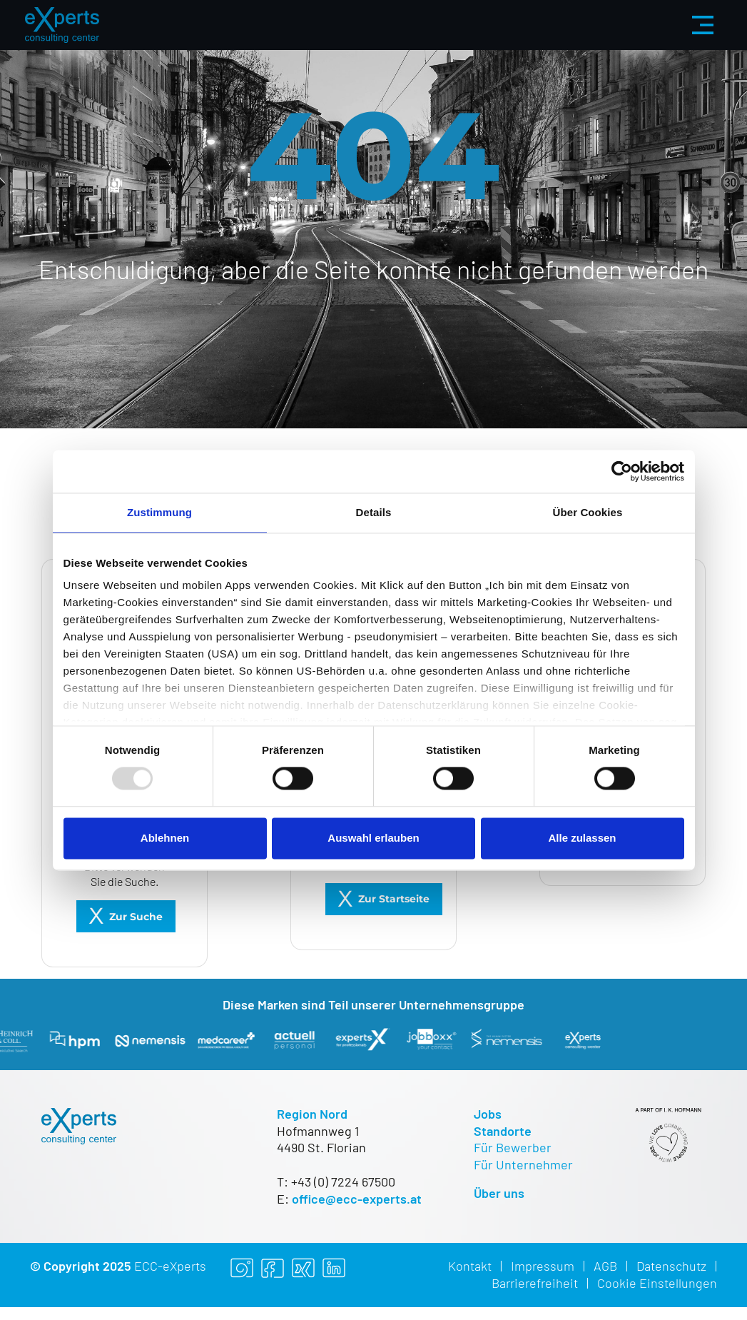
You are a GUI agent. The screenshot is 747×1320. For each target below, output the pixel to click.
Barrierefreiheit (535, 1283)
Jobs (488, 1114)
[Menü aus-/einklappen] (703, 25)
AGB (605, 1266)
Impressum (542, 1266)
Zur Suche (136, 916)
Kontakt (470, 1266)
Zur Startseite (394, 898)
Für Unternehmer (523, 1164)
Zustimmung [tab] (159, 512)
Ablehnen (165, 838)
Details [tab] (374, 512)
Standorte (503, 1131)
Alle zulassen (582, 838)
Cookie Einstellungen (657, 1283)
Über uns (499, 1193)
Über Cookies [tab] (588, 512)
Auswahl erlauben (373, 838)
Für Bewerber (513, 1147)
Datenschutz (671, 1266)
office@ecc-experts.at (357, 1198)
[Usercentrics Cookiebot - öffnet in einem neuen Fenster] (621, 471)
